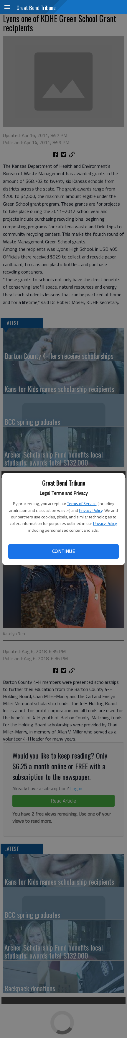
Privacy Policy (91, 510)
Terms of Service (82, 503)
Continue (63, 551)
